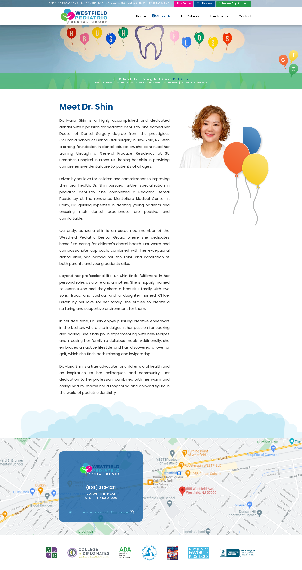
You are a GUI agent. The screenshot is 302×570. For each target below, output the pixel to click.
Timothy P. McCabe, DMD (63, 3)
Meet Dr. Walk (162, 79)
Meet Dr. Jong (144, 79)
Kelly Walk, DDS (115, 3)
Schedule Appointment (233, 3)
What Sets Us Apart (147, 82)
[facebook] (293, 57)
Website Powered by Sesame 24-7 (91, 512)
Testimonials (170, 82)
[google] (283, 62)
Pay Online (184, 3)
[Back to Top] (132, 512)
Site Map (123, 512)
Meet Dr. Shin (181, 79)
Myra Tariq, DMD (159, 3)
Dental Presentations (194, 82)
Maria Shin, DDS (137, 3)
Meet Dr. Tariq (103, 82)
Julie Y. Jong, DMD (92, 3)
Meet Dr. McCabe (122, 79)
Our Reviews (204, 3)
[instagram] (293, 71)
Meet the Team (123, 82)
